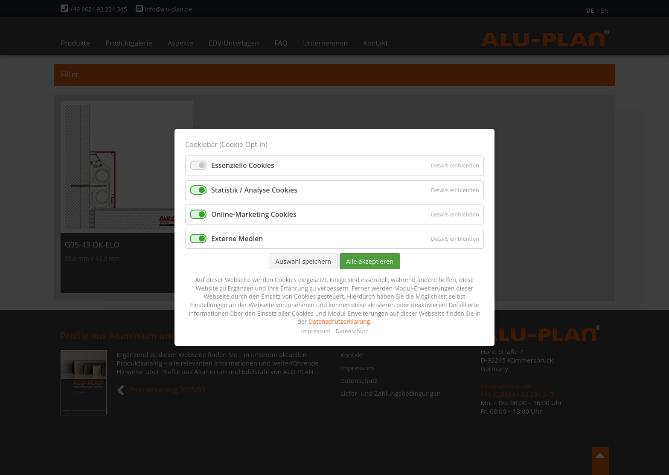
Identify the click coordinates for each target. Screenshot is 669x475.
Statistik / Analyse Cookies (254, 190)
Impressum (316, 331)
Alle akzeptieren (370, 261)
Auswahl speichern (303, 261)
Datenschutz (352, 331)
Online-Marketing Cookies (254, 214)
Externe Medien (237, 238)
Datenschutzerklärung (339, 321)
